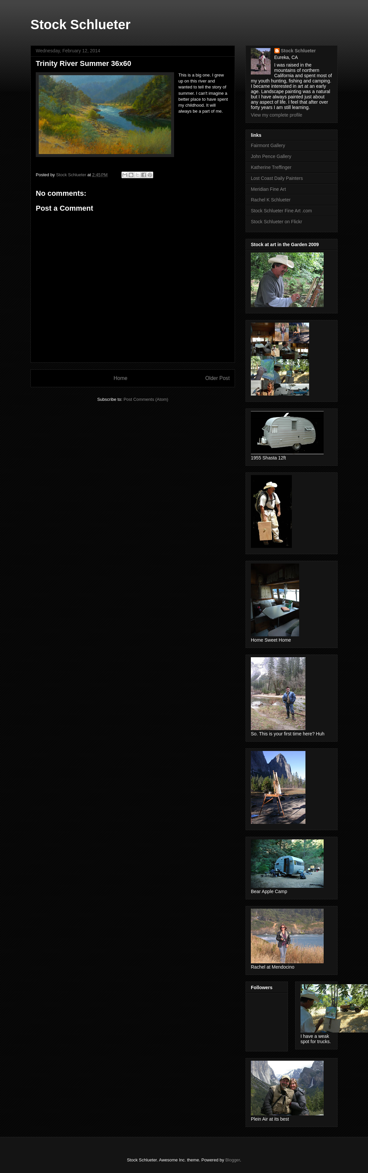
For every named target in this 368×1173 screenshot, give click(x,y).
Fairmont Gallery (268, 145)
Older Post (217, 378)
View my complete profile (276, 115)
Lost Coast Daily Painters (277, 178)
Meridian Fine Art (268, 189)
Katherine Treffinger (271, 167)
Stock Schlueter (80, 24)
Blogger (232, 1159)
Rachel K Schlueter (271, 199)
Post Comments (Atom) (145, 399)
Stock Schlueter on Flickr (276, 221)
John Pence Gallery (271, 156)
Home (120, 378)
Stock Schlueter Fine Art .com (281, 210)
